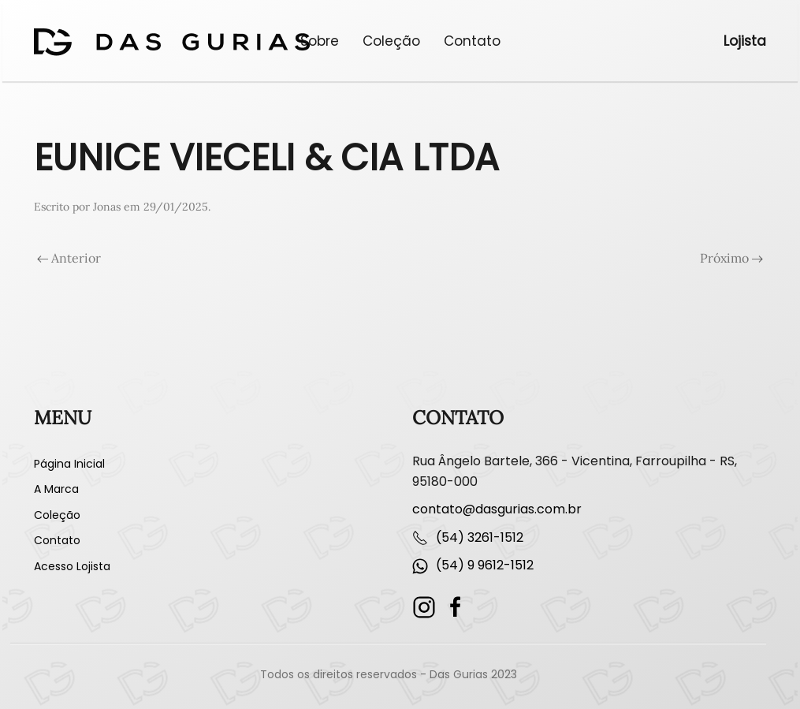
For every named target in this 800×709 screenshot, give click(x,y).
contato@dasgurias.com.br (497, 509)
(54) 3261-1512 (479, 537)
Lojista (745, 41)
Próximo (731, 258)
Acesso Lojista (72, 566)
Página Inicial (69, 464)
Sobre (319, 41)
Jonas (107, 207)
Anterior (69, 258)
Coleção (391, 41)
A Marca (56, 489)
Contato (472, 41)
